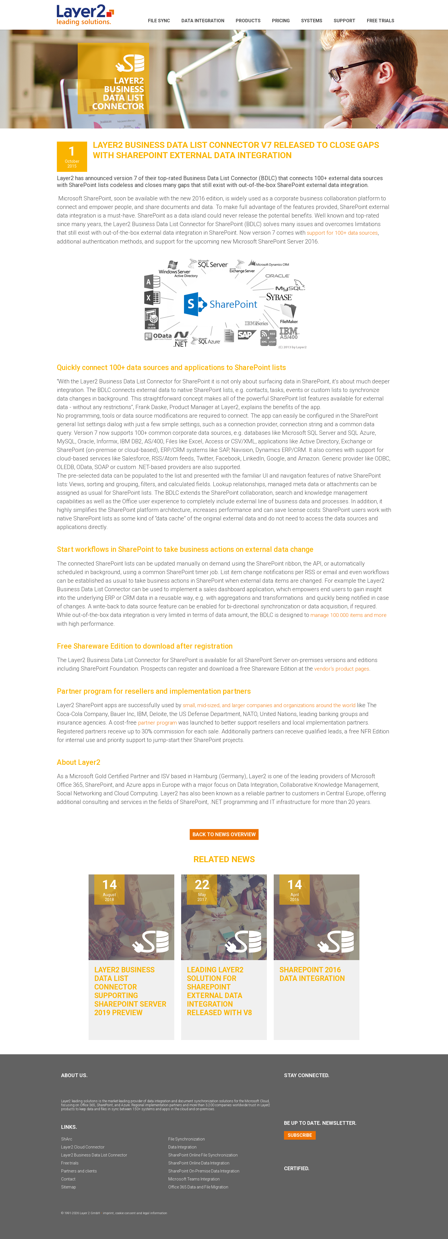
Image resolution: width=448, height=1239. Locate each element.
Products (248, 20)
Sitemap (68, 1186)
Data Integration (202, 20)
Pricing (281, 20)
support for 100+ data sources (345, 232)
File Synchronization (186, 1138)
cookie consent (125, 1212)
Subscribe (300, 1134)
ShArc (66, 1138)
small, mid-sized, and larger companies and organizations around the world (277, 704)
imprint (108, 1212)
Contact (68, 1178)
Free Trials (380, 20)
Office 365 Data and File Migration (198, 1186)
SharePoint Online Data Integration (198, 1162)
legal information (155, 1212)
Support (344, 20)
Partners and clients (79, 1170)
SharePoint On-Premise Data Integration (203, 1170)
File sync (159, 20)
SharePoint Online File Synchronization (203, 1154)
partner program (158, 721)
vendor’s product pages (343, 668)
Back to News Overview (224, 833)
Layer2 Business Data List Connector (94, 1154)
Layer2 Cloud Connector (83, 1146)
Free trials (70, 1162)
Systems (311, 20)
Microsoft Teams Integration (194, 1178)
